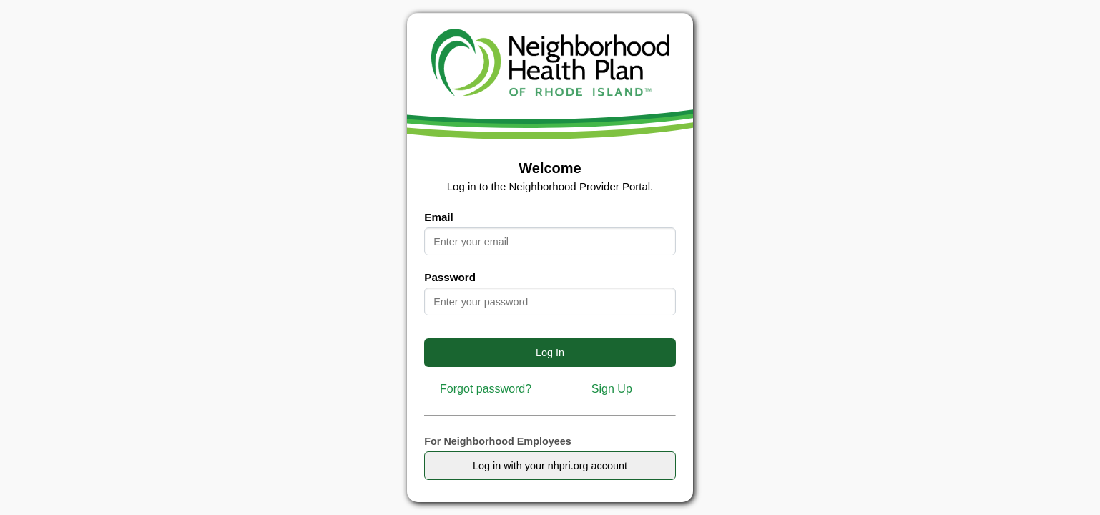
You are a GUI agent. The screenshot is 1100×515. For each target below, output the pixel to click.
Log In (550, 352)
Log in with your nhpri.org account (550, 465)
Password (450, 277)
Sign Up (611, 389)
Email (438, 217)
